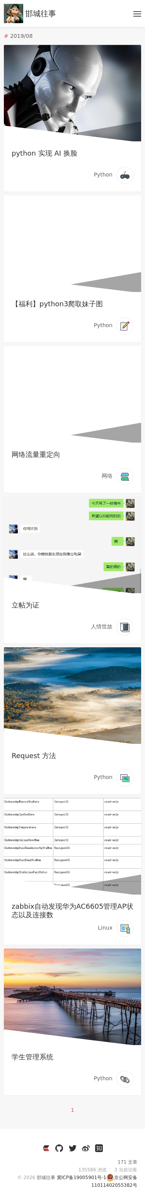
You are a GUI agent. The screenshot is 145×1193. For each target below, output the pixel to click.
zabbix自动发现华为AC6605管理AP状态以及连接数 (72, 910)
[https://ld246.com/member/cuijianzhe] (46, 1148)
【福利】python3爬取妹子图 (57, 304)
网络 (107, 476)
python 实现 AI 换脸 (44, 153)
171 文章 (127, 1162)
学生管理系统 (32, 1057)
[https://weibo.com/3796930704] (86, 1148)
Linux (105, 928)
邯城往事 (40, 13)
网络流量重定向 (36, 454)
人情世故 (102, 626)
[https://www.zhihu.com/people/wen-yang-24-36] (99, 1148)
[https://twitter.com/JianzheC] (73, 1148)
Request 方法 (34, 756)
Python (103, 174)
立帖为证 (25, 605)
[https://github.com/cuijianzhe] (59, 1148)
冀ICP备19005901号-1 (81, 1177)
